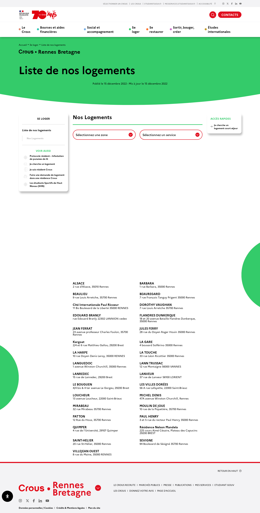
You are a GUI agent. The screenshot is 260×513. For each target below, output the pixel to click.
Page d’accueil (166, 490)
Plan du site (94, 507)
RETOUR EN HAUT (228, 470)
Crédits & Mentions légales (70, 507)
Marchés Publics (149, 484)
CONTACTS (229, 15)
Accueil (23, 44)
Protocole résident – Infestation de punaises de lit (43, 157)
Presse (167, 484)
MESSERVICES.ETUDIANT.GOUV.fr (180, 4)
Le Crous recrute (124, 484)
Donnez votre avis (141, 490)
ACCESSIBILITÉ (207, 4)
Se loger (136, 29)
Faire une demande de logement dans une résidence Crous (43, 176)
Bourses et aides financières (52, 29)
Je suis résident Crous (37, 169)
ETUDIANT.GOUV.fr (152, 4)
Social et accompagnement (100, 29)
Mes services (203, 484)
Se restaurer (156, 29)
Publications (183, 484)
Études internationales (219, 29)
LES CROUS (136, 4)
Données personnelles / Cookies (36, 507)
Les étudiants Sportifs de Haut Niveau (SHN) (42, 184)
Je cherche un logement (38, 164)
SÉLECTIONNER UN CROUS (115, 4)
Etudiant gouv (224, 484)
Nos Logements (35, 138)
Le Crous (26, 29)
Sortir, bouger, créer (183, 29)
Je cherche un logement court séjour (226, 126)
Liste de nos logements (36, 130)
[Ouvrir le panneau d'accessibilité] (7, 496)
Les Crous (120, 490)
